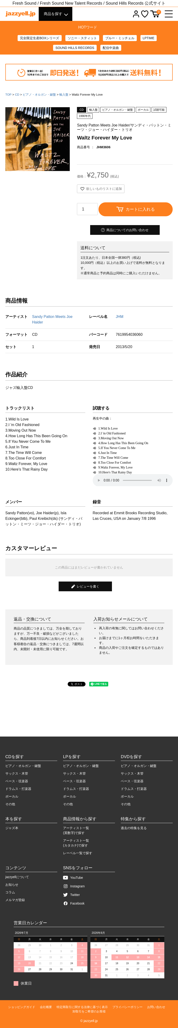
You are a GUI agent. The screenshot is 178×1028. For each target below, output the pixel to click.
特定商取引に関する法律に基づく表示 (82, 1007)
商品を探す (53, 14)
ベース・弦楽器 (16, 781)
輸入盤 (63, 94)
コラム (10, 892)
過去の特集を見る (134, 828)
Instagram (74, 886)
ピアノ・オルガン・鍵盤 (39, 94)
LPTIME (149, 38)
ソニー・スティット (82, 38)
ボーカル (11, 796)
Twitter (71, 895)
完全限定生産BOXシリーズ (39, 38)
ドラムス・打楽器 (18, 789)
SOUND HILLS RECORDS (74, 48)
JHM (119, 317)
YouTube (73, 878)
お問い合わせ (156, 1007)
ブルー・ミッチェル (119, 38)
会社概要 (46, 1007)
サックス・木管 (16, 773)
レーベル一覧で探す (77, 853)
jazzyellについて (17, 877)
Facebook (73, 903)
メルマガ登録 (15, 900)
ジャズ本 (11, 828)
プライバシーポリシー (127, 1007)
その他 (10, 804)
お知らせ (11, 884)
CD (17, 94)
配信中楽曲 (111, 48)
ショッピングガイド (21, 1007)
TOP (8, 94)
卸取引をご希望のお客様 (89, 1011)
